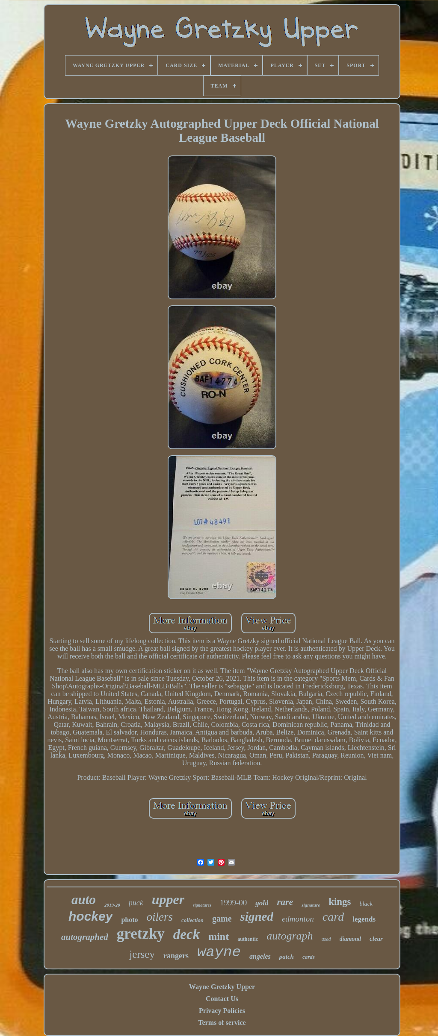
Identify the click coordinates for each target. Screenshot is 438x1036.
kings (339, 901)
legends (364, 919)
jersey (142, 954)
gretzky (141, 933)
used (326, 939)
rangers (176, 955)
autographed (84, 937)
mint (218, 936)
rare (285, 901)
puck (136, 902)
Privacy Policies (222, 1010)
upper (168, 899)
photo (129, 919)
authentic (247, 939)
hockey (90, 916)
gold (261, 903)
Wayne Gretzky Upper (222, 986)
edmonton (298, 918)
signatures (202, 905)
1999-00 (233, 902)
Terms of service (222, 1022)
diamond (350, 939)
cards (308, 957)
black (366, 904)
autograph (289, 936)
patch (286, 956)
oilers (160, 916)
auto (83, 899)
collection (192, 920)
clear (376, 938)
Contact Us (222, 998)
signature (311, 904)
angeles (260, 956)
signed (256, 916)
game (222, 918)
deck (186, 934)
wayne (219, 952)
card (333, 916)
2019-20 (112, 904)
